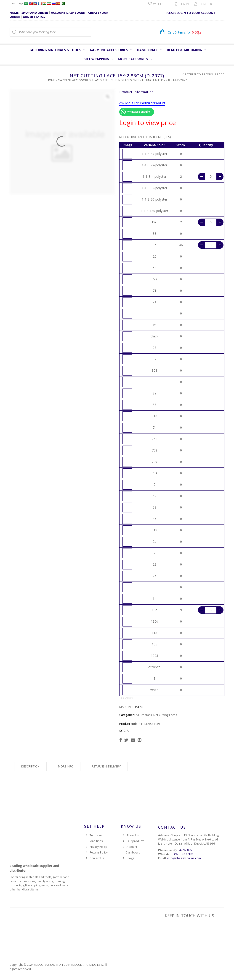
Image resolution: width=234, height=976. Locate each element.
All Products (144, 715)
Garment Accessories (111, 50)
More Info (65, 766)
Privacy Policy (98, 847)
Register (206, 4)
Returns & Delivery (106, 766)
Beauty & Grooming (187, 50)
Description (30, 766)
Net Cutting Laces (118, 80)
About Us (133, 835)
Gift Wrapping (98, 59)
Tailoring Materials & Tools (57, 50)
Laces (98, 80)
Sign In (184, 4)
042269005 (185, 850)
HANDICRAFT (149, 50)
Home (51, 80)
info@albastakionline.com (184, 858)
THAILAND (139, 707)
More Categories (135, 59)
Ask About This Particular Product (142, 103)
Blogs (130, 858)
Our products (135, 841)
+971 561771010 (184, 854)
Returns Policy (99, 852)
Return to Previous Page (204, 74)
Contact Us (97, 858)
